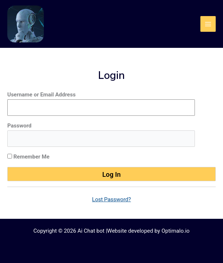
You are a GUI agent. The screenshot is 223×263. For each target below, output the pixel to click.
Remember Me (28, 156)
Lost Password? (111, 199)
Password (19, 125)
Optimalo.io (175, 231)
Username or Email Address (41, 94)
